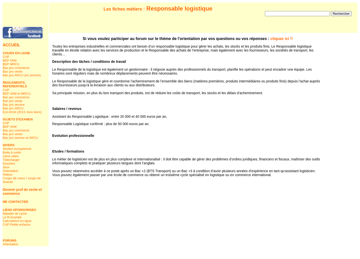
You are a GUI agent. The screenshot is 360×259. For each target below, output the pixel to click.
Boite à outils (12, 152)
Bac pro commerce (16, 68)
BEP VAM (10, 60)
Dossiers (9, 163)
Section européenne (17, 149)
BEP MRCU (11, 64)
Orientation (10, 171)
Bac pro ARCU (13, 108)
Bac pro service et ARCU (20, 138)
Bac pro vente (12, 71)
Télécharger (11, 160)
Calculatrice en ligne (17, 221)
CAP (6, 57)
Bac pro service (14, 104)
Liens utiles (11, 156)
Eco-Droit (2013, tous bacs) (22, 112)
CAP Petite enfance (16, 224)
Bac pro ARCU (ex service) (22, 75)
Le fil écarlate (12, 217)
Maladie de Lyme (15, 213)
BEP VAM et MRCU (17, 93)
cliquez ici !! (281, 39)
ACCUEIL (11, 45)
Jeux (6, 167)
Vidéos (7, 174)
